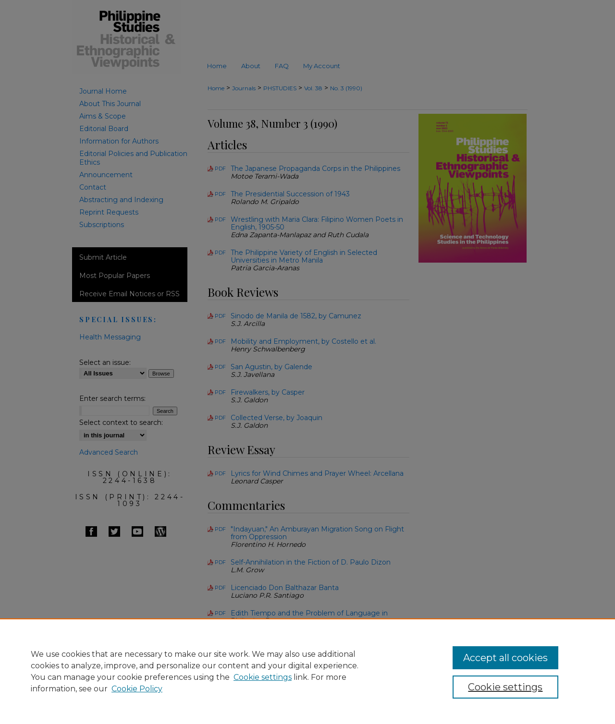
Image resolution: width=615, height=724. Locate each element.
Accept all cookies (505, 658)
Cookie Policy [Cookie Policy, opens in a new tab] (136, 688)
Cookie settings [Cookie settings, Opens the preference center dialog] (505, 687)
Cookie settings (263, 677)
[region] (307, 671)
